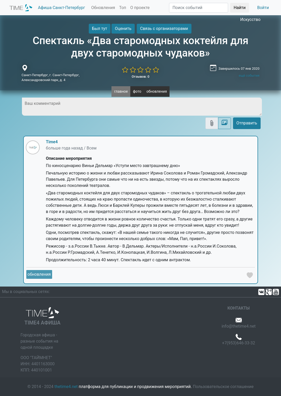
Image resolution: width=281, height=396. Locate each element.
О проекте (140, 7)
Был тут (99, 28)
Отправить (246, 123)
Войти (263, 7)
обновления (157, 91)
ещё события (249, 75)
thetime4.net (66, 386)
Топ (122, 7)
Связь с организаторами (164, 28)
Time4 (52, 141)
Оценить (123, 28)
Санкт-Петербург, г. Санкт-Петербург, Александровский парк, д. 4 (51, 77)
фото (137, 91)
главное (121, 91)
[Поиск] (198, 8)
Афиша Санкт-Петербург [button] (61, 7)
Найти (239, 7)
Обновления (103, 7)
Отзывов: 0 (140, 76)
